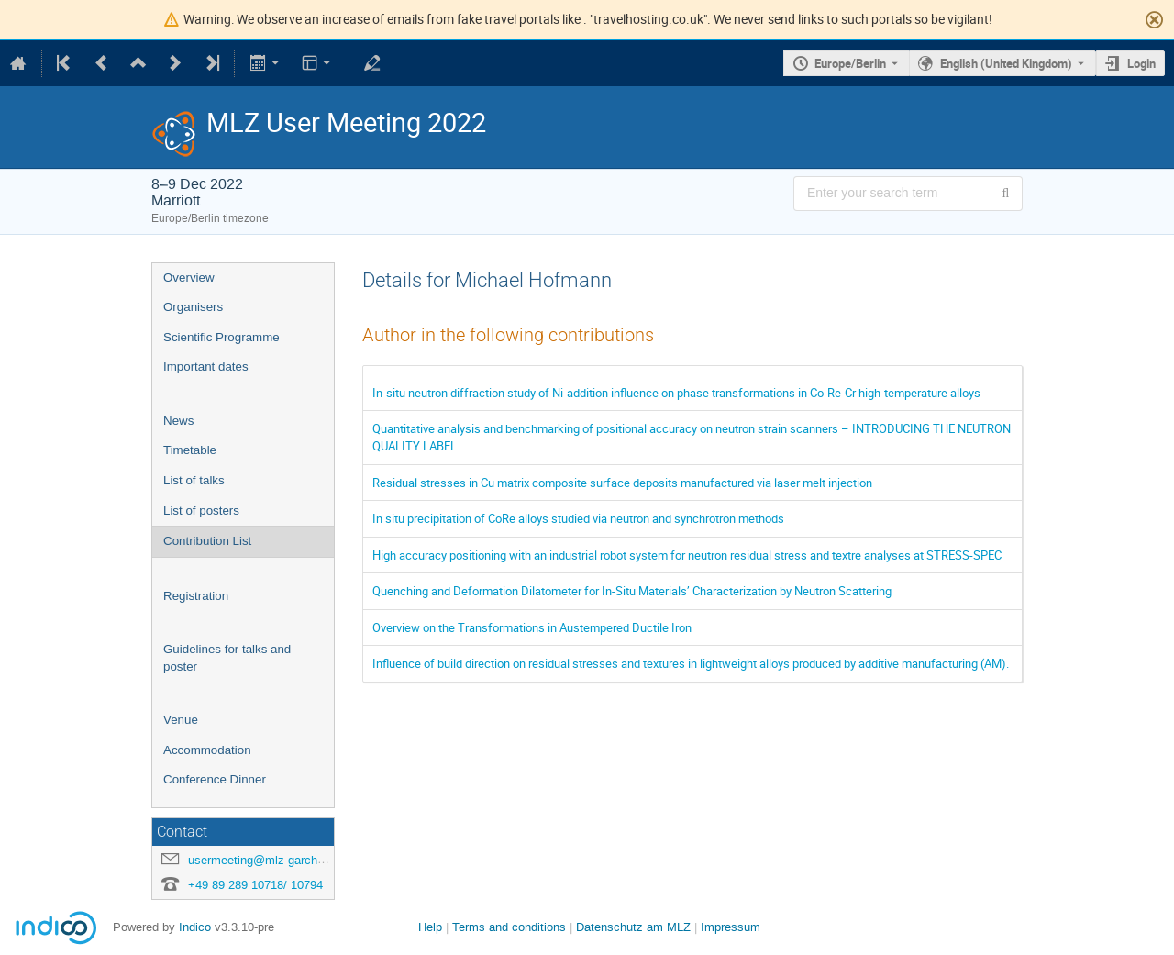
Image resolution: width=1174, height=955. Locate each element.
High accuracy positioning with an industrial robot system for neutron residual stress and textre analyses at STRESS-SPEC (687, 555)
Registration (195, 596)
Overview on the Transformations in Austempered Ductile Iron (532, 627)
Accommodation (207, 750)
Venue (180, 720)
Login (1141, 63)
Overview (189, 277)
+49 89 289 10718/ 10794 (255, 885)
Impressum (730, 927)
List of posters (201, 510)
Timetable (189, 450)
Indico (195, 927)
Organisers (193, 307)
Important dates (206, 366)
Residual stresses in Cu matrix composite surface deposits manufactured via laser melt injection (622, 482)
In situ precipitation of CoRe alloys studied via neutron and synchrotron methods (578, 518)
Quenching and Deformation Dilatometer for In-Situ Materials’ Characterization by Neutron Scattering (632, 591)
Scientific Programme (221, 337)
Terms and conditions (509, 927)
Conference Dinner (214, 779)
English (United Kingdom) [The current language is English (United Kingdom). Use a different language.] (1006, 63)
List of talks (194, 480)
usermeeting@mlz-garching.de (268, 860)
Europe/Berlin (850, 63)
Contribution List (207, 541)
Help (430, 927)
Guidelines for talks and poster (227, 657)
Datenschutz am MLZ (633, 927)
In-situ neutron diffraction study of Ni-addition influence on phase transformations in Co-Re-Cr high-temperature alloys (676, 392)
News (178, 421)
